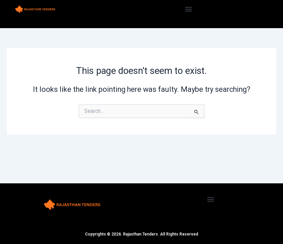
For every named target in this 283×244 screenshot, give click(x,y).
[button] (188, 9)
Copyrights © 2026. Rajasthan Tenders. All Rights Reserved (141, 234)
